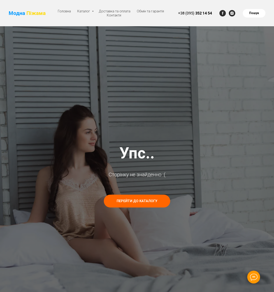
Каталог (84, 11)
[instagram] (232, 13)
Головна (64, 11)
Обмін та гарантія (150, 11)
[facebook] (222, 13)
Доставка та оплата (114, 11)
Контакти (114, 15)
